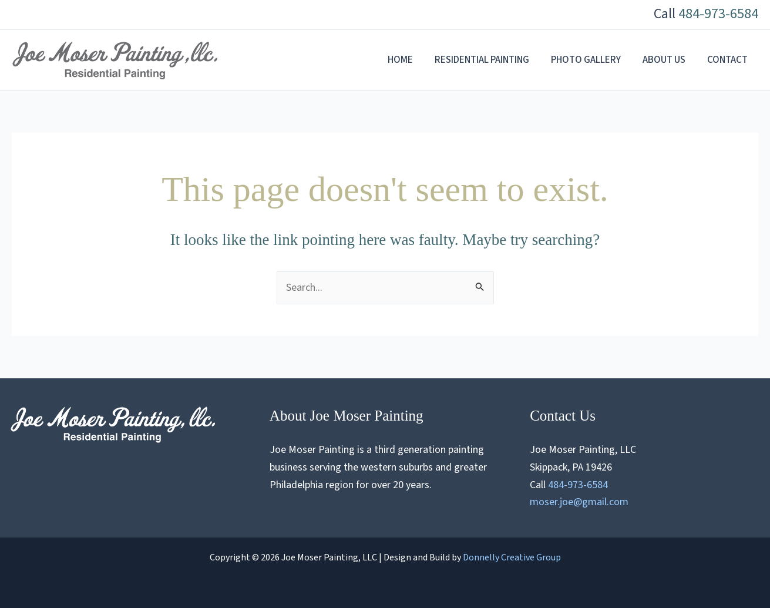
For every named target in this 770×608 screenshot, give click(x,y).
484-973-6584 (718, 14)
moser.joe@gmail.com (579, 502)
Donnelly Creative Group (512, 557)
